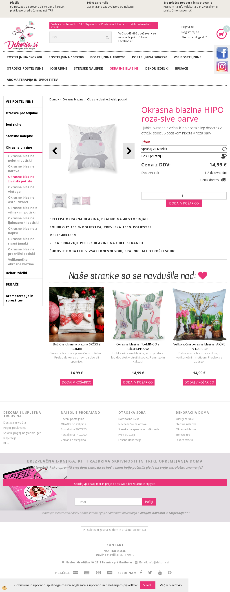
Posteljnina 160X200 (66, 57)
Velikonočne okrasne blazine (21, 261)
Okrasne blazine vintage (21, 189)
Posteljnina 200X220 (149, 57)
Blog (6, 443)
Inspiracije (9, 438)
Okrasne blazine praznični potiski (21, 251)
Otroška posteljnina (73, 424)
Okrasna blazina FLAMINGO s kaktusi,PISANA (137, 346)
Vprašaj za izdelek (154, 149)
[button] (129, 151)
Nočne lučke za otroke (132, 424)
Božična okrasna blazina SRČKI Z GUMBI (77, 346)
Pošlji (149, 501)
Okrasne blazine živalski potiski (21, 179)
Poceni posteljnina (72, 419)
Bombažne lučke (128, 419)
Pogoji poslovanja (14, 428)
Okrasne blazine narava (21, 168)
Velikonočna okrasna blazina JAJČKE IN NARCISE (199, 346)
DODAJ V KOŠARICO (184, 203)
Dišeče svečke (185, 440)
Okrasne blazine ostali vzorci (21, 199)
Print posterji (126, 435)
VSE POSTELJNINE (187, 57)
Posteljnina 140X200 (24, 57)
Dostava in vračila (14, 422)
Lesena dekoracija (130, 440)
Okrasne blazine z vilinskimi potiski (22, 210)
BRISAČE (181, 68)
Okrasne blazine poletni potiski (21, 158)
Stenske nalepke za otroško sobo (139, 429)
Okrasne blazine (124, 68)
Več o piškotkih (171, 585)
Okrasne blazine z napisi (22, 230)
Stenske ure (183, 435)
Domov (54, 99)
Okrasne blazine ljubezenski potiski (23, 220)
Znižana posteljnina (73, 440)
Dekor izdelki (156, 68)
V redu (148, 585)
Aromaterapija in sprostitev (32, 79)
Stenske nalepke (88, 68)
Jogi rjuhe (58, 68)
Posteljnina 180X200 (107, 57)
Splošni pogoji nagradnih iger (22, 433)
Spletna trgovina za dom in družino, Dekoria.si (116, 530)
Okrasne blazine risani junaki (21, 241)
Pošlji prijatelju (152, 156)
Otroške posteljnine (25, 68)
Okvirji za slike (185, 419)
